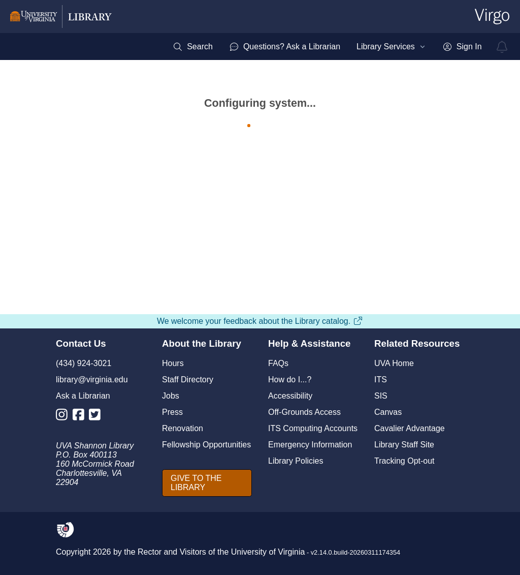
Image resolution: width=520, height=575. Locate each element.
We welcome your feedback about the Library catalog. (260, 321)
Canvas (388, 412)
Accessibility (290, 395)
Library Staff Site (404, 444)
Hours (173, 363)
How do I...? (289, 379)
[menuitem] (193, 47)
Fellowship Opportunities (206, 444)
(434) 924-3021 (83, 363)
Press (172, 412)
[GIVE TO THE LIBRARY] (207, 483)
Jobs (170, 395)
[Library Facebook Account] (81, 416)
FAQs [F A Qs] (278, 363)
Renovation (182, 428)
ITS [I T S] (380, 379)
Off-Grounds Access (304, 412)
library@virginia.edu (92, 379)
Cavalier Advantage (409, 428)
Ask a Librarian (83, 395)
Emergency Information (310, 444)
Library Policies (295, 461)
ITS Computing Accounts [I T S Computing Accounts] (313, 428)
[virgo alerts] (502, 46)
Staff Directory (187, 379)
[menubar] (327, 47)
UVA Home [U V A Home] (394, 363)
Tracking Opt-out (404, 461)
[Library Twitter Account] (97, 416)
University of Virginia (268, 552)
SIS (380, 395)
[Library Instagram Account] (64, 416)
